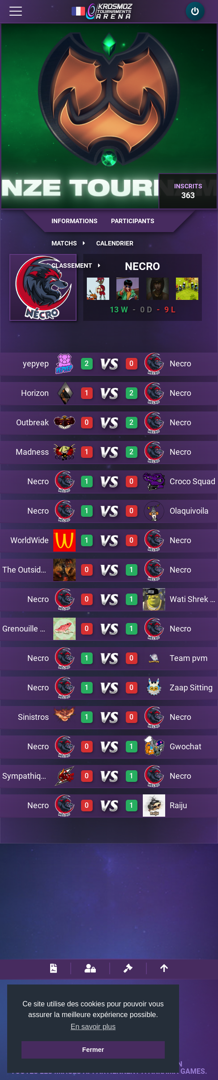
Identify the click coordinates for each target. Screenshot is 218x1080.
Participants (132, 220)
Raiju (178, 805)
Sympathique (26, 776)
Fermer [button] (93, 1049)
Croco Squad (192, 481)
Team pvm (189, 658)
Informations (74, 220)
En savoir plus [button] (93, 1026)
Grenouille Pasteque (38, 628)
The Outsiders (27, 569)
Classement (75, 265)
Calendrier (114, 243)
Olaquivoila (189, 510)
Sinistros (33, 717)
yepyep (36, 363)
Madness (32, 452)
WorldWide (29, 540)
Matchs (68, 243)
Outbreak (32, 422)
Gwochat (185, 746)
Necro (142, 266)
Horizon (35, 393)
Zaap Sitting (191, 687)
